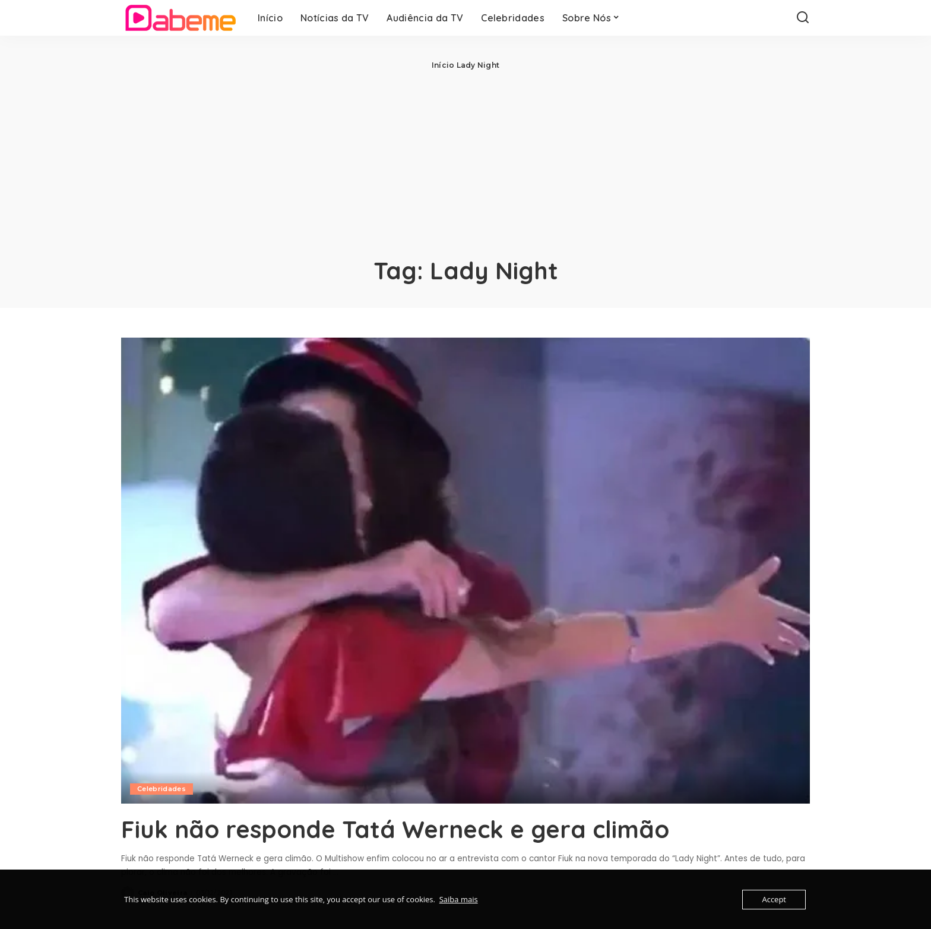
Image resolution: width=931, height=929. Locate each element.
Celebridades (161, 789)
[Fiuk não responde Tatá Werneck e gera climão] (465, 571)
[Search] (803, 18)
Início (443, 65)
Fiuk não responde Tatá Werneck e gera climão (395, 829)
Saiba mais (458, 899)
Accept (774, 899)
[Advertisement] (465, 160)
